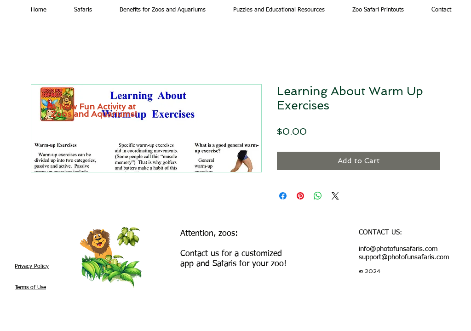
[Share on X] (335, 195)
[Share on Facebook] (282, 195)
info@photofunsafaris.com (398, 248)
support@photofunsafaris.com (404, 257)
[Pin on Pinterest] (300, 195)
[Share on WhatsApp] (317, 195)
